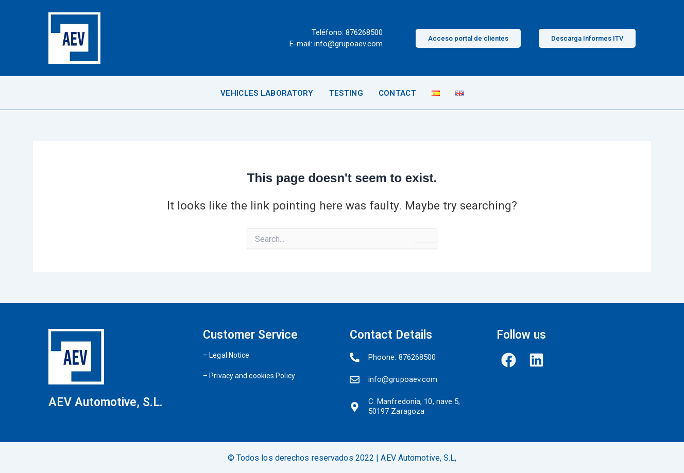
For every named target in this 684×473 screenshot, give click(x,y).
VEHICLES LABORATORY (267, 93)
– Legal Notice (226, 355)
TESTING (346, 93)
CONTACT (397, 93)
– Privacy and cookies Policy (249, 376)
